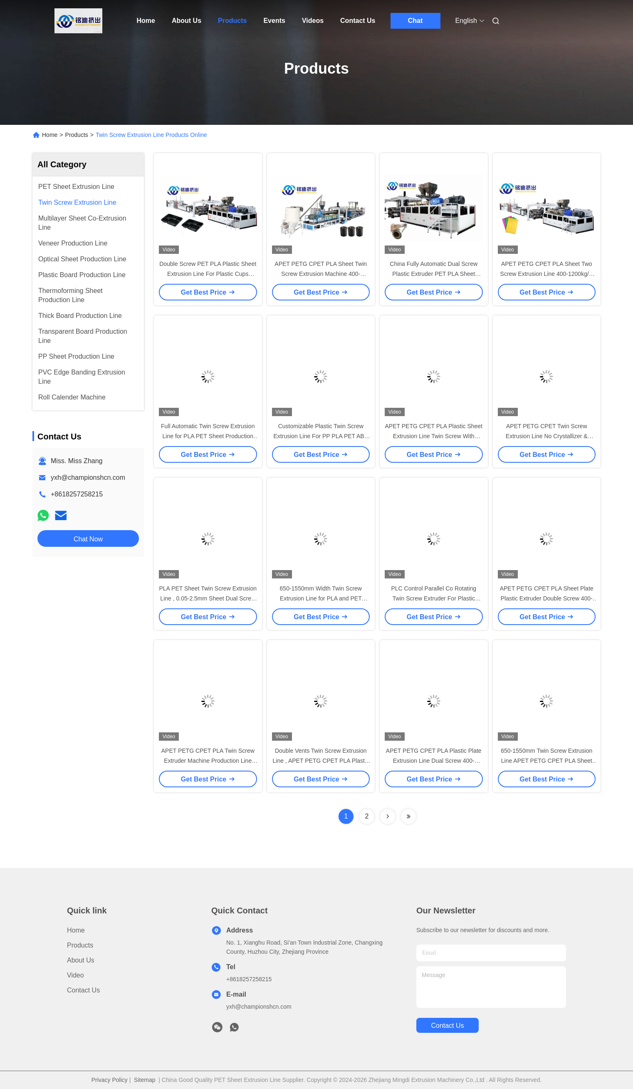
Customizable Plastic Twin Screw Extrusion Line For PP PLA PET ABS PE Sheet (321, 436)
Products (232, 20)
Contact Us (357, 20)
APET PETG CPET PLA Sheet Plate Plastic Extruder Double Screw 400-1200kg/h (546, 598)
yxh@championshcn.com (88, 477)
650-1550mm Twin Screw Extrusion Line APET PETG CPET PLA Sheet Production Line (546, 760)
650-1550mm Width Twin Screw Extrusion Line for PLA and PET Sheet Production (321, 598)
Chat (415, 20)
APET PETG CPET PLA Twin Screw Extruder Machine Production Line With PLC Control (208, 760)
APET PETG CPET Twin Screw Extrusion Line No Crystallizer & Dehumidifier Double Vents (547, 436)
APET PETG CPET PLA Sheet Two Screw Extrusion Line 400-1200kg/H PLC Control (546, 273)
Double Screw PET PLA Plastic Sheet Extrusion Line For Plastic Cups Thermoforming (207, 273)
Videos (313, 20)
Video (75, 975)
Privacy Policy (109, 1080)
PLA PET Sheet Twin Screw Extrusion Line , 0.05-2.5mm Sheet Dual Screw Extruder (208, 598)
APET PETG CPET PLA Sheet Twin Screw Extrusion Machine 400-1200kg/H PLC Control (320, 273)
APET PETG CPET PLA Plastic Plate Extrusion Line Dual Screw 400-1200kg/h (434, 760)
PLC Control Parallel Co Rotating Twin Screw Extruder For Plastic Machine (433, 598)
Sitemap (144, 1080)
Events (274, 20)
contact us (447, 1025)
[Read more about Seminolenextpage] (387, 816)
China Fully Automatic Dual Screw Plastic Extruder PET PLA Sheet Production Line (433, 273)
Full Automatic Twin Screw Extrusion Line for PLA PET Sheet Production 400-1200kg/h (208, 436)
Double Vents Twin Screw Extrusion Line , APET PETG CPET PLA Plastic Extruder (321, 760)
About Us (186, 20)
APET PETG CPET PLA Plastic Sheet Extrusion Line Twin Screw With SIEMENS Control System (433, 436)
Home (146, 20)
